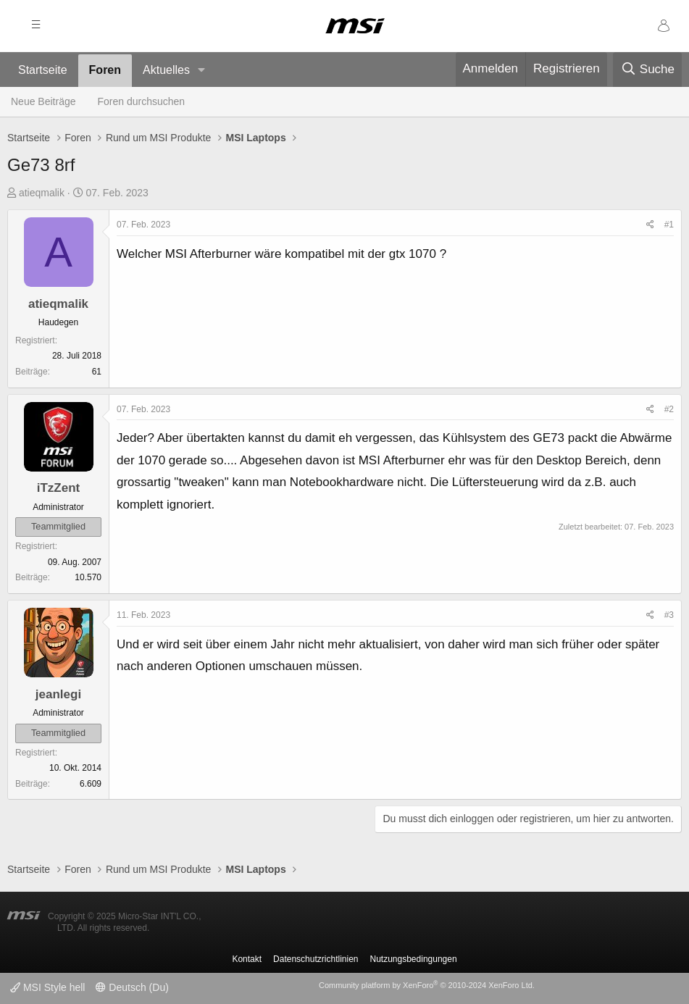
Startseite (42, 70)
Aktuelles (166, 70)
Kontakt (247, 959)
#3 (669, 615)
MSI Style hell (47, 987)
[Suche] (647, 69)
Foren (105, 70)
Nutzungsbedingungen (413, 959)
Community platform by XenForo (427, 985)
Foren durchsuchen (141, 101)
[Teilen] (650, 225)
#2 (669, 409)
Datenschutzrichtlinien (315, 959)
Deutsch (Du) (132, 987)
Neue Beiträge (43, 101)
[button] (201, 70)
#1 (669, 224)
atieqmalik (41, 192)
